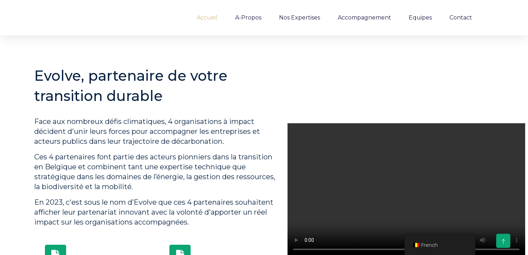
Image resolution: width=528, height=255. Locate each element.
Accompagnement (364, 17)
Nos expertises (299, 17)
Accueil (207, 17)
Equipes (420, 17)
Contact (460, 17)
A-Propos (248, 17)
